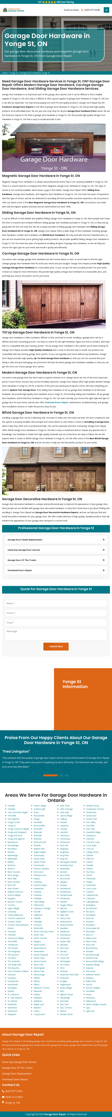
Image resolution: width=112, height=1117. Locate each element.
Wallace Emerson (15, 892)
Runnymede (39, 815)
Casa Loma (91, 888)
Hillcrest (63, 908)
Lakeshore (64, 835)
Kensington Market (68, 862)
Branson (90, 921)
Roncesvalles (39, 825)
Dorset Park (91, 819)
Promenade (39, 865)
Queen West (39, 858)
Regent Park (39, 849)
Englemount (65, 984)
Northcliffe (38, 928)
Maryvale (38, 991)
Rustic (36, 812)
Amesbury (90, 998)
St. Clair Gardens (15, 998)
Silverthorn (12, 1007)
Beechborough (92, 955)
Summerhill (13, 984)
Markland (38, 998)
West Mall (12, 878)
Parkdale (37, 898)
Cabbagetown (92, 902)
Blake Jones (91, 938)
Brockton (90, 911)
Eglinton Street (66, 994)
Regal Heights (40, 852)
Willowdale (12, 858)
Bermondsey (91, 948)
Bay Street (90, 971)
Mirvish (37, 978)
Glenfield (64, 945)
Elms (62, 991)
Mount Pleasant (41, 955)
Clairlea (89, 868)
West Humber (14, 882)
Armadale (90, 991)
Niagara (37, 941)
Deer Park (90, 829)
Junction (63, 872)
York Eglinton (13, 819)
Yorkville (11, 805)
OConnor (38, 925)
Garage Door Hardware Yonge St (35, 73)
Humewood (65, 888)
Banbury (89, 978)
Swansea (12, 974)
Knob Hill (64, 845)
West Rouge (13, 875)
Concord (90, 849)
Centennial (90, 885)
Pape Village (39, 902)
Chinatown (91, 878)
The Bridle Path (14, 964)
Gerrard (63, 951)
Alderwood (91, 1001)
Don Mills (90, 825)
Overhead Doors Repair (15, 1079)
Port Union (38, 872)
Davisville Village (93, 832)
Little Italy (64, 812)
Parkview (38, 895)
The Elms (12, 958)
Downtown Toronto (95, 809)
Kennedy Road (66, 865)
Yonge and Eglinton (16, 839)
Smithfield (12, 1004)
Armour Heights (93, 988)
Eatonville (64, 1001)
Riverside (38, 832)
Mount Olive (39, 958)
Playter (37, 878)
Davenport (91, 835)
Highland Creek (66, 911)
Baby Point (91, 981)
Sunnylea (12, 978)
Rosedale (38, 822)
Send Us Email (71, 9)
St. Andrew (12, 1001)
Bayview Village (93, 964)
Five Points (65, 964)
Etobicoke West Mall (69, 974)
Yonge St (14, 73)
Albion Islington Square (96, 1004)
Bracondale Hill (92, 928)
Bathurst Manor (93, 974)
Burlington (90, 905)
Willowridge (13, 855)
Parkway (37, 892)
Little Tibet (64, 805)
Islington (64, 882)
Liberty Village (66, 815)
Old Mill (37, 911)
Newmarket (39, 951)
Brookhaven (91, 908)
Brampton (90, 925)
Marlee (37, 994)
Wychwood (13, 842)
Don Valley (91, 822)
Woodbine (12, 849)
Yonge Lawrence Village (18, 829)
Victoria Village (14, 895)
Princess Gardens (41, 868)
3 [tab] (66, 775)
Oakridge (38, 921)
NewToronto (39, 945)
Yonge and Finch (15, 835)
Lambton (64, 832)
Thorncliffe (12, 941)
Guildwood (64, 931)
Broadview (91, 915)
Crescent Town (93, 842)
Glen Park (64, 948)
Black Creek (91, 941)
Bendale (89, 951)
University (12, 911)
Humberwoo (65, 892)
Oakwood (38, 915)
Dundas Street (66, 1014)
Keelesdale (65, 868)
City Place (90, 872)
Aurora (89, 984)
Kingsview (64, 852)
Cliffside (89, 855)
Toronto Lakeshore (16, 918)
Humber (63, 902)
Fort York (64, 955)
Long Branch (39, 1014)
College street (92, 852)
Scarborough (39, 809)
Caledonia (90, 898)
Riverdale (38, 835)
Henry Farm (65, 918)
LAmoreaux (65, 839)
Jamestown (65, 878)
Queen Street (40, 862)
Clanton (89, 862)
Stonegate (12, 988)
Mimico (37, 981)
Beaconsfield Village (95, 961)
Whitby (11, 862)
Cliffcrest (90, 858)
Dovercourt (91, 815)
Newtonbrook (40, 948)
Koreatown (65, 842)
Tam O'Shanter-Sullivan (18, 971)
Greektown (65, 938)
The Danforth (14, 961)
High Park (64, 915)
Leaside (63, 822)
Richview (37, 839)
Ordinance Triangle (42, 908)
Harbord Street (66, 925)
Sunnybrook (13, 981)
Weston (11, 868)
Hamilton (64, 928)
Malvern (37, 1007)
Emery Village (66, 988)
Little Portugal (66, 809)
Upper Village (13, 908)
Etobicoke (64, 978)
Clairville (89, 865)
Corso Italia (91, 845)
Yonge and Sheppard (17, 832)
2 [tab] (61, 775)
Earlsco (63, 1011)
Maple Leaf (39, 1004)
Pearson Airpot (40, 885)
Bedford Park (92, 958)
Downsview (91, 812)
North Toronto (40, 938)
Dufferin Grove (92, 805)
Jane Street (65, 875)
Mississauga (39, 974)
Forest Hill (64, 958)
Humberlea (65, 898)
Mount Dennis (40, 961)
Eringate (63, 981)
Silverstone (12, 1011)
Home (5, 73)
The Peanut (13, 948)
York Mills (12, 815)
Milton (36, 984)
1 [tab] (50, 775)
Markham (38, 1001)
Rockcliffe (38, 829)
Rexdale (37, 845)
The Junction (13, 955)
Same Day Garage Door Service (19, 1062)
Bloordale (90, 931)
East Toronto (66, 1007)
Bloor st (89, 935)
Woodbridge (13, 845)
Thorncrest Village (16, 938)
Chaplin (89, 882)
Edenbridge (65, 998)
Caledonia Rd (92, 895)
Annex (89, 994)
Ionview (63, 885)
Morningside (39, 968)
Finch (62, 968)
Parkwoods (39, 888)
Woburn (11, 852)
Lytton (36, 1011)
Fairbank (64, 971)
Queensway (39, 855)
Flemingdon (65, 961)
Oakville (37, 918)
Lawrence (64, 825)
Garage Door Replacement (17, 1073)
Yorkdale (11, 809)
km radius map (26, 699)
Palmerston (39, 905)
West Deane (13, 888)
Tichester (12, 931)
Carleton (90, 892)
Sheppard (12, 1014)
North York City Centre (44, 931)
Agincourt (90, 1011)
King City (64, 858)
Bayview (89, 968)
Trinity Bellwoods (15, 915)
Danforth (90, 839)
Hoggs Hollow (66, 905)
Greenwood (65, 935)
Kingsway (64, 849)
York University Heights (18, 812)
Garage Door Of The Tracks (17, 1068)
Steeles (11, 991)
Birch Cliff (90, 945)
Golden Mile (65, 941)
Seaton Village (40, 805)
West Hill (11, 885)
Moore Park (39, 971)
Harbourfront (66, 921)
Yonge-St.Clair (14, 822)
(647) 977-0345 (92, 9)
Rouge (36, 819)
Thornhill (11, 935)
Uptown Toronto (15, 902)
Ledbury (63, 819)
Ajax (88, 1007)
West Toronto (14, 872)
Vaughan (11, 898)
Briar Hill (89, 918)
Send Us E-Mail (14, 1097)
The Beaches (13, 968)
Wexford (11, 865)
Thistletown (13, 945)
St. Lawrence (13, 994)
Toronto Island (14, 921)
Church (89, 875)
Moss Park (38, 964)
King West (64, 855)
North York (39, 935)
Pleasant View (40, 875)
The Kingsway (14, 951)
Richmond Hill (40, 842)
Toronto (11, 905)
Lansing (63, 829)
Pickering (38, 882)
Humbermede (66, 895)
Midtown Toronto (42, 988)
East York (64, 1004)
